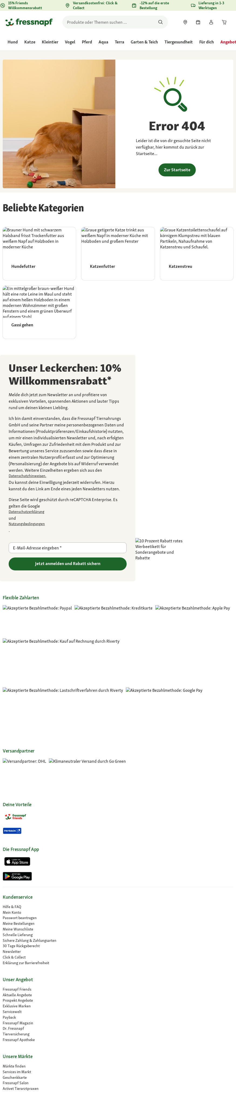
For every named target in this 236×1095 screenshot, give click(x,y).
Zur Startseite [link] (177, 170)
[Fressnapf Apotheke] (118, 879)
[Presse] (118, 988)
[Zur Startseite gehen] (29, 22)
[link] (185, 22)
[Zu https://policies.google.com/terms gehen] (68, 524)
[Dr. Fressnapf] (118, 867)
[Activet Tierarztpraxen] (118, 928)
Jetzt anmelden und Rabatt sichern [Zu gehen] (67, 563)
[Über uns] (118, 954)
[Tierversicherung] (118, 873)
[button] (164, 1027)
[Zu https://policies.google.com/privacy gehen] (68, 511)
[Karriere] (118, 960)
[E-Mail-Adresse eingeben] (68, 547)
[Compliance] (118, 976)
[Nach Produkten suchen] (160, 22)
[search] (115, 22)
